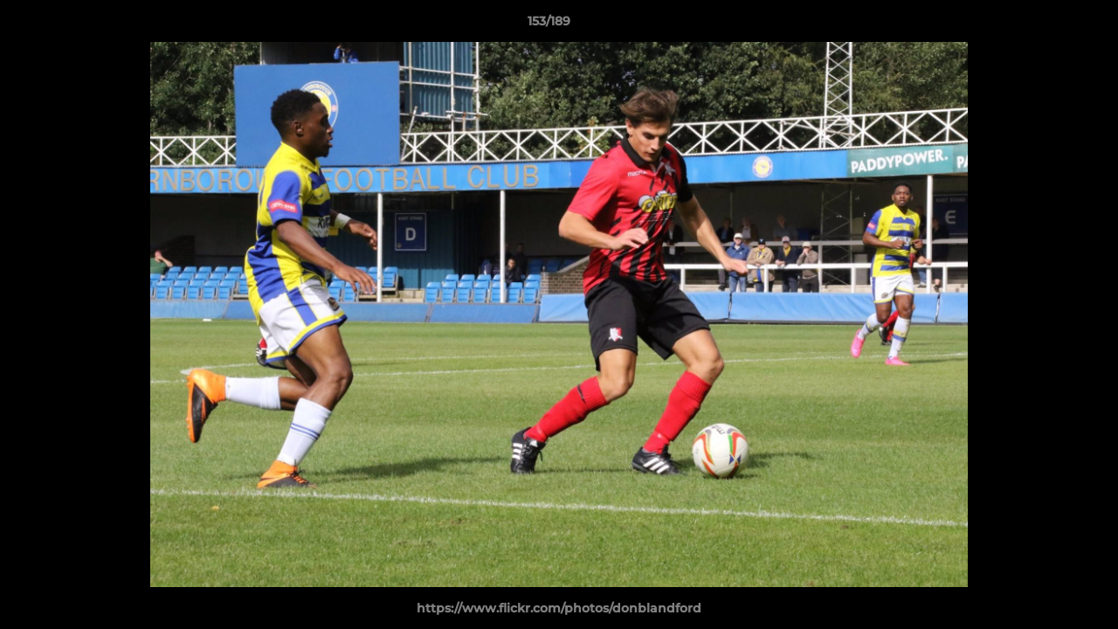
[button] (1044, 25)
